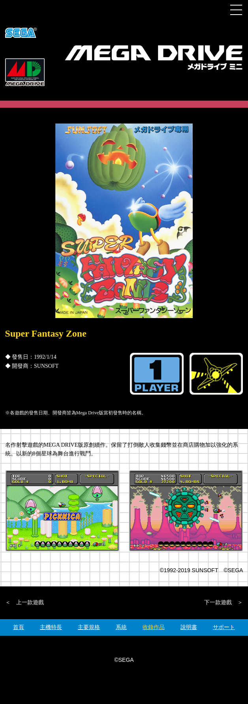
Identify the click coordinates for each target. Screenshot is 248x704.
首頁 (18, 627)
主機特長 (51, 627)
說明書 (188, 627)
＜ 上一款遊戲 (24, 602)
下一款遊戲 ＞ (223, 602)
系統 (121, 627)
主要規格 (89, 627)
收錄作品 (154, 627)
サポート (224, 627)
